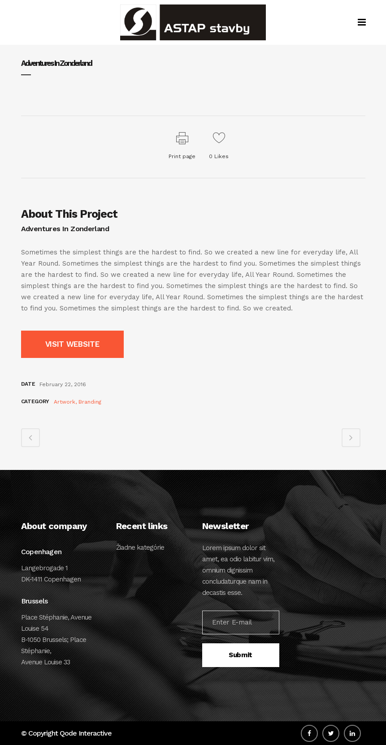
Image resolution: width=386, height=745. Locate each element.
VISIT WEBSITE (72, 344)
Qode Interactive (86, 733)
